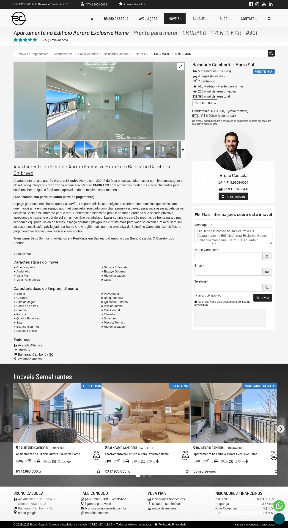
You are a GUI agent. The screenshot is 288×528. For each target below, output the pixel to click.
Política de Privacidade (173, 524)
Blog (225, 18)
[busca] (269, 18)
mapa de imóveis (164, 508)
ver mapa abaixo (30, 359)
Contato (249, 18)
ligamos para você (98, 504)
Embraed (23, 173)
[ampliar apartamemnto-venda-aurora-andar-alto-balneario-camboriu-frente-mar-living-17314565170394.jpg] (83, 101)
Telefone (201, 281)
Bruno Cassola (116, 18)
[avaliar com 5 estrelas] (35, 40)
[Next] (281, 429)
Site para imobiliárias (246, 524)
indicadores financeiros (168, 499)
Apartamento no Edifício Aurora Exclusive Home (71, 32)
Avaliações (148, 18)
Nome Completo (206, 250)
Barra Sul (245, 64)
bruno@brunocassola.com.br (105, 508)
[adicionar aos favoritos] (93, 468)
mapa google (27, 513)
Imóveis (175, 18)
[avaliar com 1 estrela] (16, 40)
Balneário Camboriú (212, 64)
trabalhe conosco (97, 513)
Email (199, 265)
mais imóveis (234, 196)
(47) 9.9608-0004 (96, 4)
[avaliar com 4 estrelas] (30, 40)
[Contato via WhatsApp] (279, 506)
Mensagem (202, 225)
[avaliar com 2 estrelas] (20, 40)
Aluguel (201, 18)
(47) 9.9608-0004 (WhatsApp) (106, 499)
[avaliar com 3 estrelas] (25, 40)
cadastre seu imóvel (166, 504)
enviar (262, 297)
